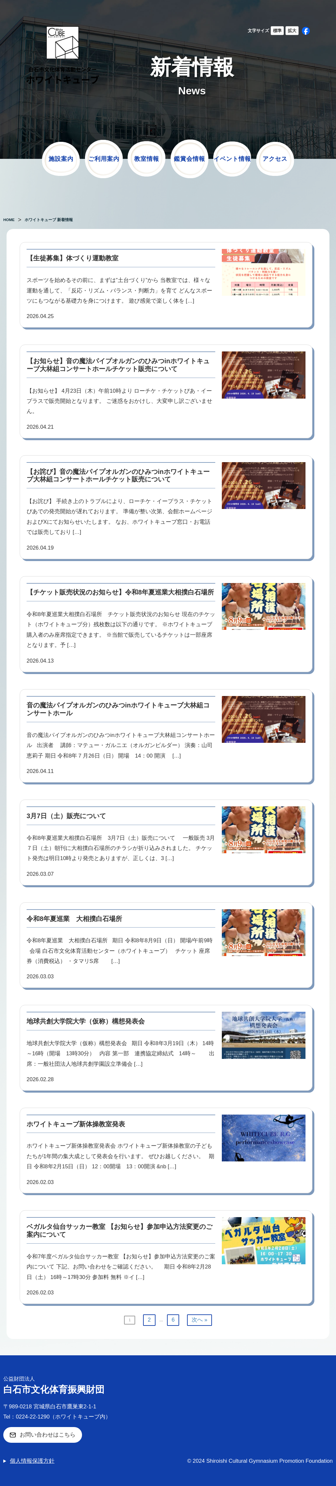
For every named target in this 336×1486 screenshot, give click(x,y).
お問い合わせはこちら (47, 1435)
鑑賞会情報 (189, 158)
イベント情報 (232, 158)
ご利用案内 (103, 158)
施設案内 (61, 158)
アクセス (274, 158)
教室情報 (146, 158)
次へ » (199, 1320)
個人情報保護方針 (32, 1461)
